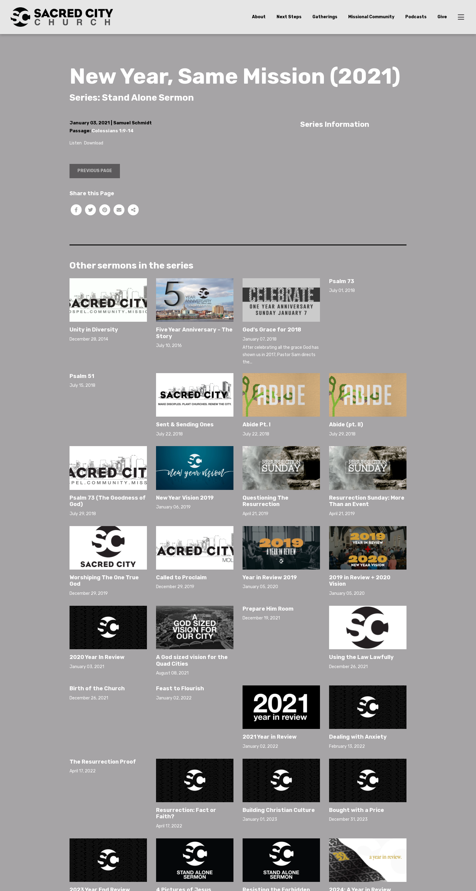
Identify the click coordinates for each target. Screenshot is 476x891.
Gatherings (324, 16)
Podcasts (416, 16)
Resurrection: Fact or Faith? (186, 813)
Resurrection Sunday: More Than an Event (366, 501)
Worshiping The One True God (104, 581)
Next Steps (289, 16)
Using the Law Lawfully (361, 618)
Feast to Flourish (180, 688)
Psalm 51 (82, 376)
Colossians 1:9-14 (113, 130)
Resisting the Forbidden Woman (276, 854)
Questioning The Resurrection (265, 501)
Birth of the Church (97, 688)
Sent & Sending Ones (185, 424)
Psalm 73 (341, 281)
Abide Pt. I (256, 424)
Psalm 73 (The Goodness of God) (108, 501)
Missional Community (371, 16)
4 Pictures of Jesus (183, 851)
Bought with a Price (356, 810)
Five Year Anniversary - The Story (194, 333)
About (259, 16)
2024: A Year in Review (360, 851)
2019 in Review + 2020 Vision (359, 581)
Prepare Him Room (268, 608)
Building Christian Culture (279, 810)
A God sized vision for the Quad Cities (192, 660)
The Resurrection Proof (103, 761)
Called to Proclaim (181, 577)
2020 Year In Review (97, 657)
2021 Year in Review (270, 698)
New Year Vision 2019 (185, 497)
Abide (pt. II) (346, 424)
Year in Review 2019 (270, 577)
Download (93, 143)
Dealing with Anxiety (358, 736)
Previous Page (94, 170)
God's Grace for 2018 (272, 329)
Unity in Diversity (94, 329)
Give (442, 16)
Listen (76, 143)
